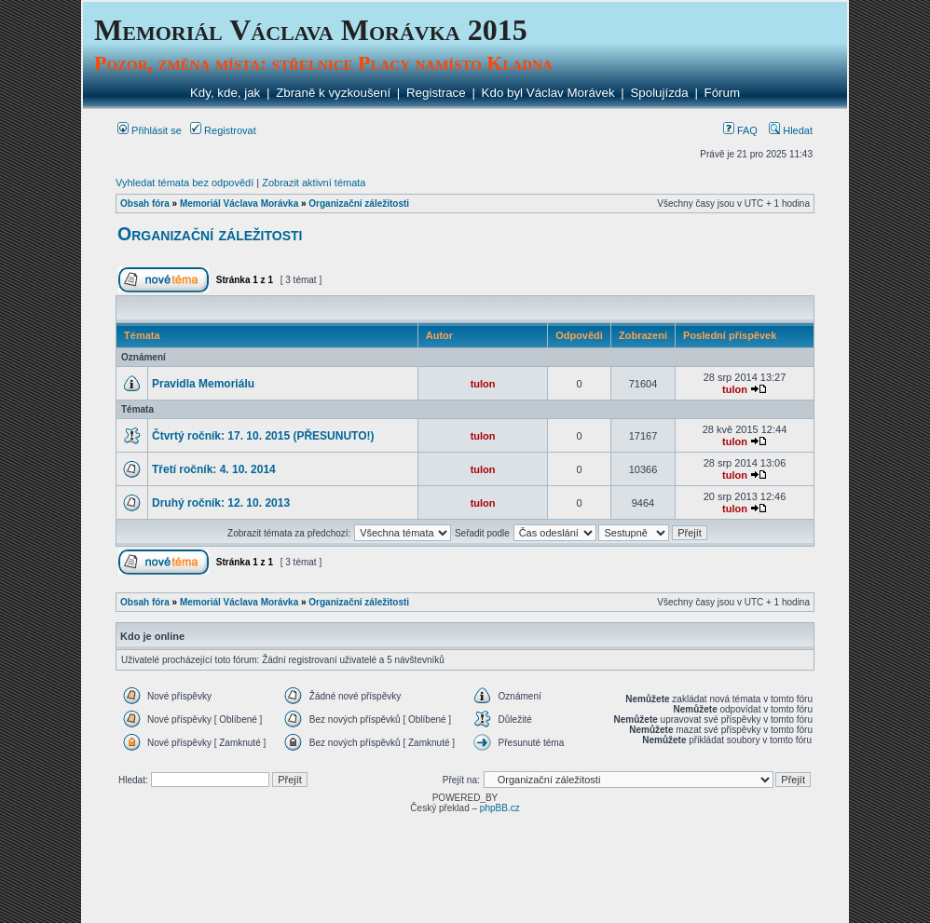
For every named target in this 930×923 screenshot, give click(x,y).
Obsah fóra (145, 203)
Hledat (791, 130)
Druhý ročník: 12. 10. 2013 (221, 502)
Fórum (722, 93)
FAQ (740, 130)
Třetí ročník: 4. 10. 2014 (214, 469)
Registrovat (223, 130)
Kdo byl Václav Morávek (548, 93)
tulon (483, 383)
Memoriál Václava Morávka (239, 203)
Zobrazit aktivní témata (313, 182)
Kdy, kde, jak (225, 93)
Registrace (436, 93)
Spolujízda (659, 93)
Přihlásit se (149, 130)
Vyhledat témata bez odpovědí (184, 182)
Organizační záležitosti (358, 203)
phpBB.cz (500, 808)
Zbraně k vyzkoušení (333, 93)
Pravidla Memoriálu (203, 383)
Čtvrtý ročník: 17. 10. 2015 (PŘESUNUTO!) (263, 435)
